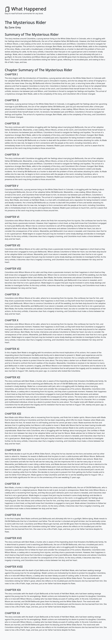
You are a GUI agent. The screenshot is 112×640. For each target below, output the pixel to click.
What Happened (25, 9)
